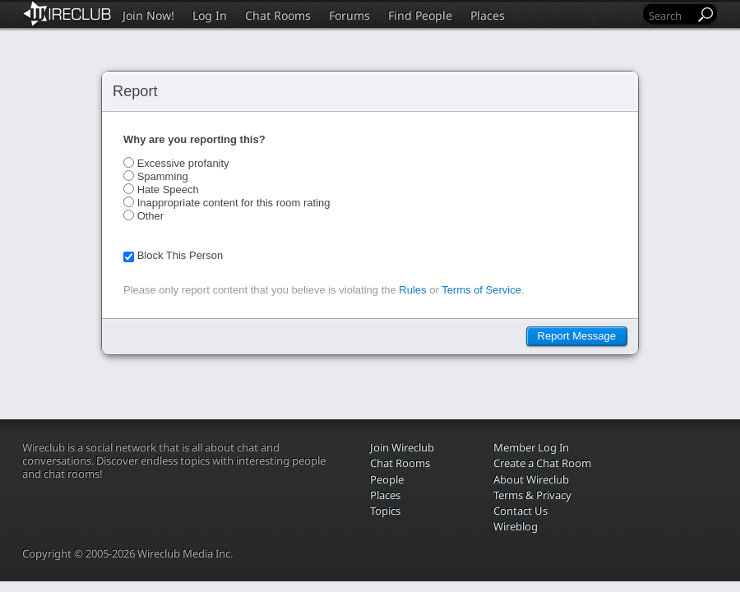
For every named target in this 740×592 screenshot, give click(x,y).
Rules (412, 290)
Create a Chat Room (542, 462)
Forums (349, 15)
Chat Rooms (278, 15)
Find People (420, 15)
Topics (385, 510)
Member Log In (531, 447)
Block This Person (180, 255)
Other (150, 216)
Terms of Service (481, 290)
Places (487, 15)
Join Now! (148, 15)
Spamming (162, 176)
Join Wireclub (402, 447)
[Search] (670, 15)
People (387, 479)
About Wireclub (531, 479)
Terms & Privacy (532, 495)
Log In (209, 15)
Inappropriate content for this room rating (234, 203)
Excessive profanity (183, 163)
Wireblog (515, 526)
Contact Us (520, 510)
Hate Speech (168, 189)
